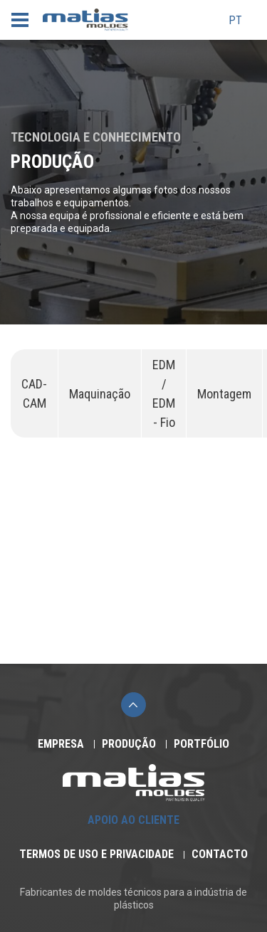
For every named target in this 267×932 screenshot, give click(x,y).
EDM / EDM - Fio (163, 393)
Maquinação (99, 393)
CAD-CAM (34, 393)
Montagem (224, 393)
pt (235, 20)
